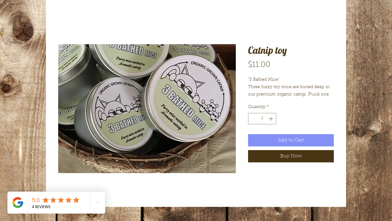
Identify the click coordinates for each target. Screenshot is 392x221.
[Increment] (271, 118)
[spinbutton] (262, 118)
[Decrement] (253, 118)
